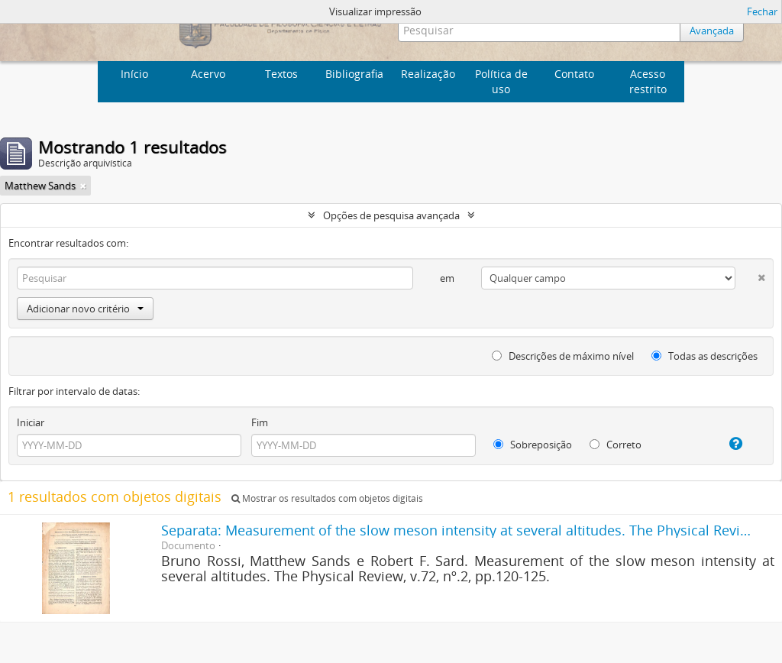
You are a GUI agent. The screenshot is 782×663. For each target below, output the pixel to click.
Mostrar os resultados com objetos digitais (327, 498)
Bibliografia (354, 73)
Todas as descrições (704, 356)
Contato (574, 73)
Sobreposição (532, 444)
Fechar (762, 11)
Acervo (208, 73)
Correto (615, 444)
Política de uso (501, 81)
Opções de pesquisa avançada (391, 215)
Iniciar (30, 422)
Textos (281, 73)
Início (134, 73)
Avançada (712, 30)
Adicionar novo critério (85, 308)
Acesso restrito (648, 81)
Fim (259, 422)
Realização (428, 73)
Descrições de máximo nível (563, 356)
